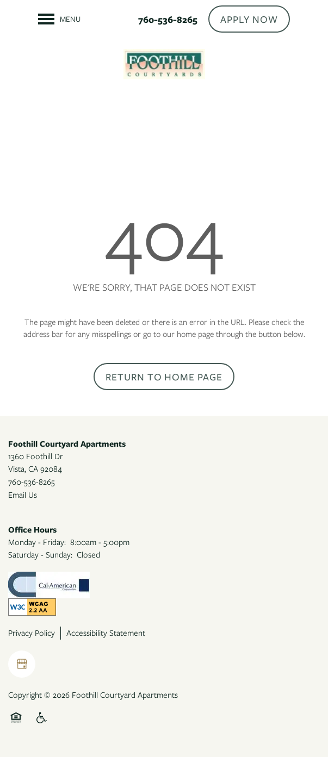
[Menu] (59, 19)
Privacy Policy (31, 632)
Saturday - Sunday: (40, 554)
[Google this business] (21, 664)
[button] (249, 19)
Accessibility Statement (105, 632)
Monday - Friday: (37, 541)
